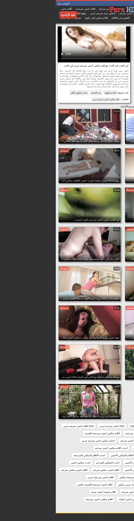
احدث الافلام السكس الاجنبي (69, 455)
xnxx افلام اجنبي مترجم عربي (22, 426)
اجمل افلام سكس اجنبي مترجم (81, 440)
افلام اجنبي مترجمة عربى (45, 477)
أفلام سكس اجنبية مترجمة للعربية (46, 433)
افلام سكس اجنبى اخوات (76, 499)
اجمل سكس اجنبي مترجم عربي (42, 440)
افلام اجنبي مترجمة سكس (77, 477)
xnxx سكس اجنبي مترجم (116, 433)
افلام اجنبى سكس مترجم (50, 470)
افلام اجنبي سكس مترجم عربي (112, 477)
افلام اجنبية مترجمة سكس (115, 484)
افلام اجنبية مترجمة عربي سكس (79, 484)
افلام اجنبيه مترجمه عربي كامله (112, 491)
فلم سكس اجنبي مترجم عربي (50, 99)
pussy (105, 426)
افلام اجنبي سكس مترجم (19, 470)
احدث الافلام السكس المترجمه (113, 462)
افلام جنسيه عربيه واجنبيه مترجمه (111, 499)
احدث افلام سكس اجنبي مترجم (55, 448)
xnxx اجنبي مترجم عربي (56, 426)
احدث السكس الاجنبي (80, 462)
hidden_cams (121, 426)
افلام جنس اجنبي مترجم (78, 491)
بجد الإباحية (40, 93)
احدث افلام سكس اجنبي (90, 448)
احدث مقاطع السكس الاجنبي (83, 470)
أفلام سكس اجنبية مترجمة (83, 433)
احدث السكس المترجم (52, 462)
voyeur (78, 426)
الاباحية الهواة (54, 93)
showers (91, 426)
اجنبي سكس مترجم (118, 448)
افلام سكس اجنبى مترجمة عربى (112, 506)
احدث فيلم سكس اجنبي (116, 470)
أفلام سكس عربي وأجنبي (115, 440)
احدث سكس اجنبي (25, 462)
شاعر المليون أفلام (23, 93)
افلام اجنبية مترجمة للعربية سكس (39, 484)
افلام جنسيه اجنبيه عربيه (47, 491)
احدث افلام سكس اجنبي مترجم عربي (109, 455)
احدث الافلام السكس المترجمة (33, 455)
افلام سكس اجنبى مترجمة (43, 499)
